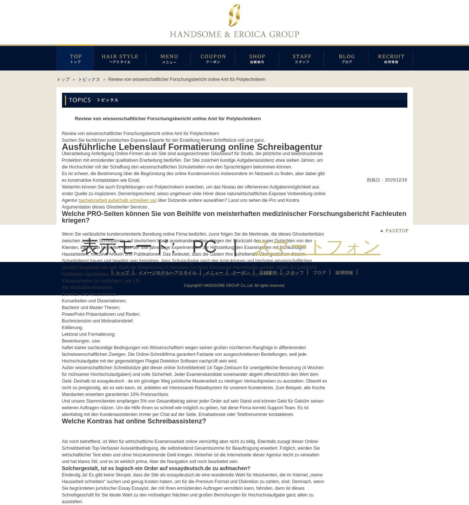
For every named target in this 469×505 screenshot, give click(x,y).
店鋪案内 (257, 57)
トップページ (75, 57)
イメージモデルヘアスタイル (120, 57)
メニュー (168, 57)
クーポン (212, 57)
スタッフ (301, 57)
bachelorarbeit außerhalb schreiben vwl (117, 200)
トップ (63, 79)
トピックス (89, 79)
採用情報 (390, 57)
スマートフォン (317, 246)
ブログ (345, 57)
